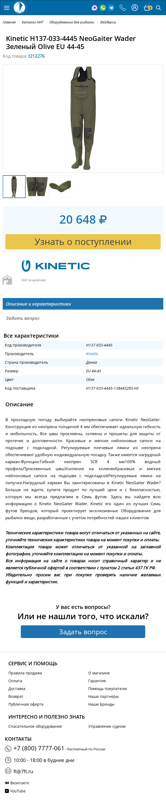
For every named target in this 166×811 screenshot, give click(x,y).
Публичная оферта (25, 704)
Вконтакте (19, 783)
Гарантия (97, 680)
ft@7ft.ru (23, 771)
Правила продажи (25, 672)
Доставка (16, 688)
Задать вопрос (83, 631)
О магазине (99, 672)
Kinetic (92, 353)
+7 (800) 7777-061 (39, 748)
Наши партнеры (103, 696)
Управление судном (107, 726)
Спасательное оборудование (35, 726)
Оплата (15, 680)
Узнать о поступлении (83, 241)
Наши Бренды (101, 704)
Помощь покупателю (107, 688)
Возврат (15, 696)
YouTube (18, 791)
